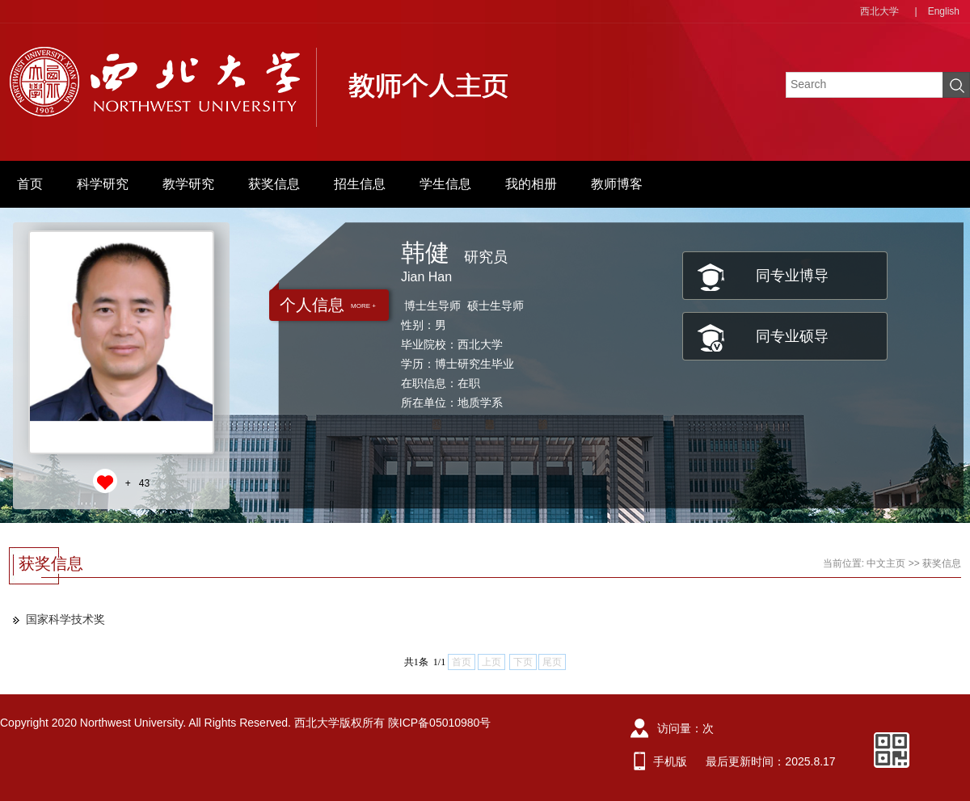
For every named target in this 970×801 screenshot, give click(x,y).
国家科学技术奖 (65, 619)
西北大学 (879, 11)
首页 (30, 184)
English (943, 11)
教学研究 (188, 184)
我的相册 (531, 184)
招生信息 (360, 184)
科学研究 (103, 184)
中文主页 (886, 563)
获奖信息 (274, 184)
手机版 (670, 761)
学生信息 (445, 184)
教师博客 (617, 184)
